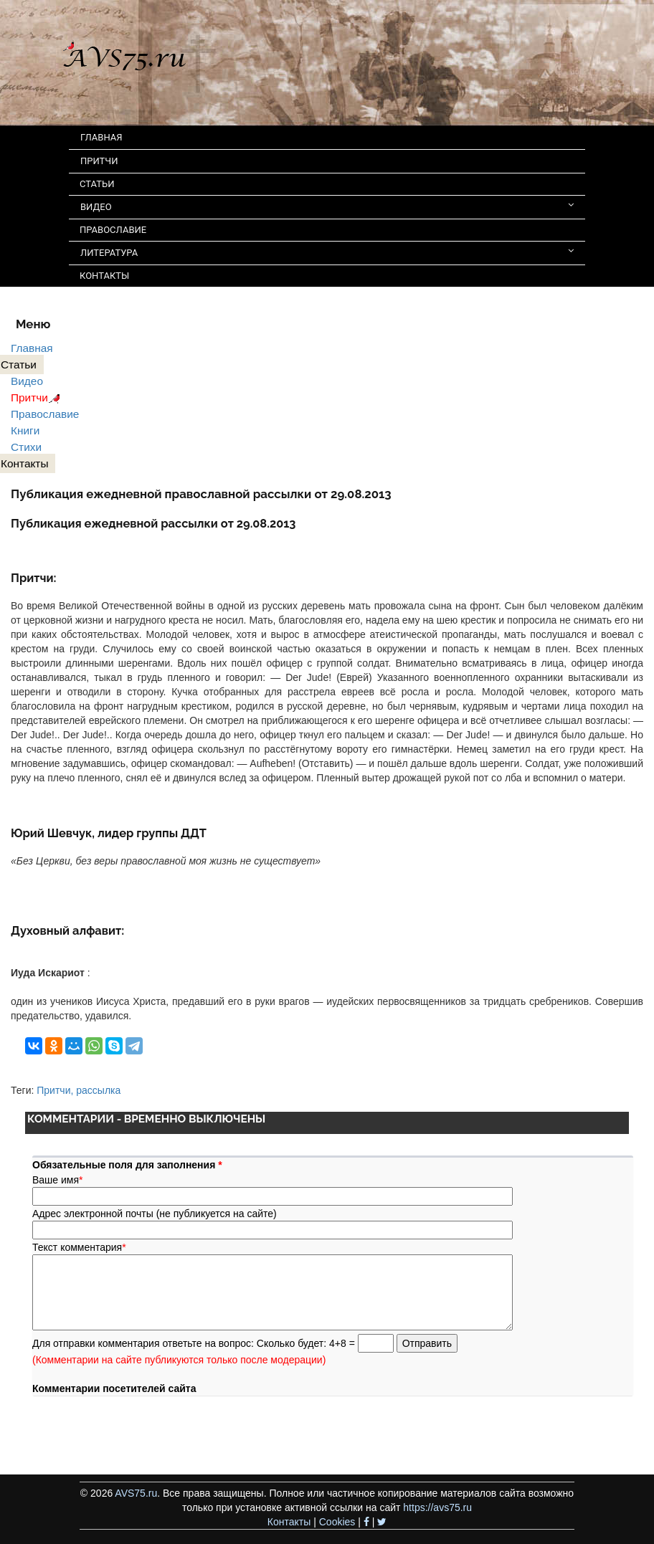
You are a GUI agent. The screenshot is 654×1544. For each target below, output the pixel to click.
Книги (25, 430)
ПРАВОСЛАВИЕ (113, 229)
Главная (32, 348)
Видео (27, 381)
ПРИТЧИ (99, 161)
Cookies (337, 1522)
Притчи (38, 397)
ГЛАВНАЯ (101, 137)
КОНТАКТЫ (104, 275)
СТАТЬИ (97, 183)
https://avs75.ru (437, 1507)
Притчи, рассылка (78, 1090)
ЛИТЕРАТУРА (327, 252)
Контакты (289, 1522)
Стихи (26, 447)
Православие (45, 414)
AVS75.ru (136, 1493)
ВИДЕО (327, 206)
